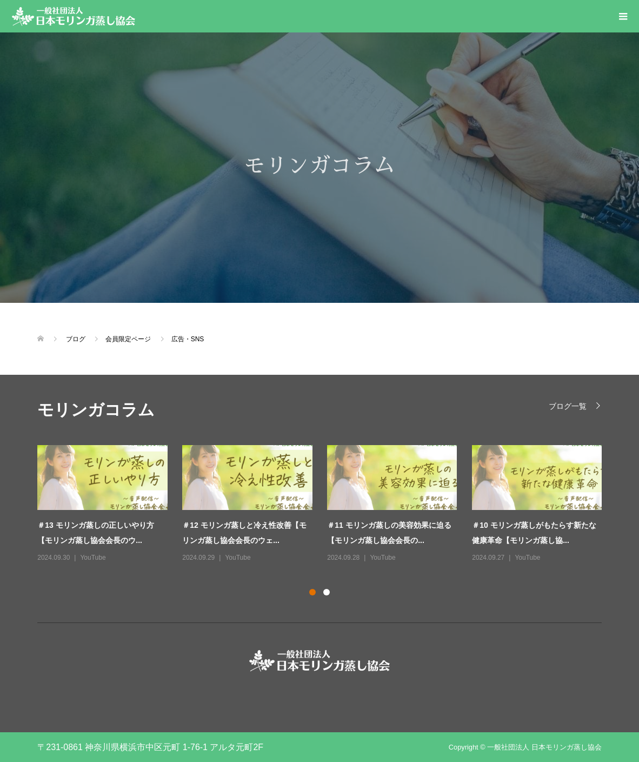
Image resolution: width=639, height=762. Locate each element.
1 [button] (312, 592)
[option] (327, 504)
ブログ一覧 (568, 406)
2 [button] (326, 592)
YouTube (92, 557)
